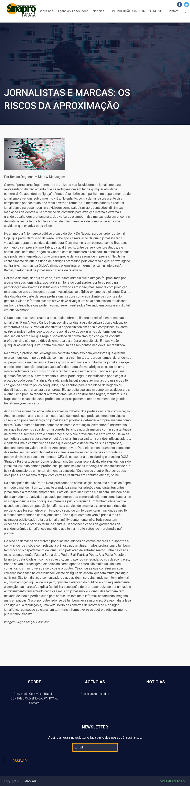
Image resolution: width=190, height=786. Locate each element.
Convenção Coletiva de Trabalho (34, 693)
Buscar (184, 11)
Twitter (186, 4)
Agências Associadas (72, 11)
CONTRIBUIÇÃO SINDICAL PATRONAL (135, 11)
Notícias (98, 11)
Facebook (179, 4)
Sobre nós (46, 11)
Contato (173, 11)
